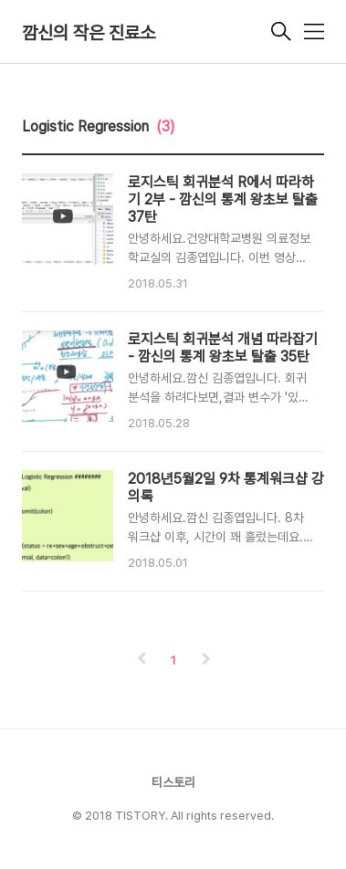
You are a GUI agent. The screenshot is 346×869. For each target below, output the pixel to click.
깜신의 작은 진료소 (88, 33)
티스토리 (173, 782)
